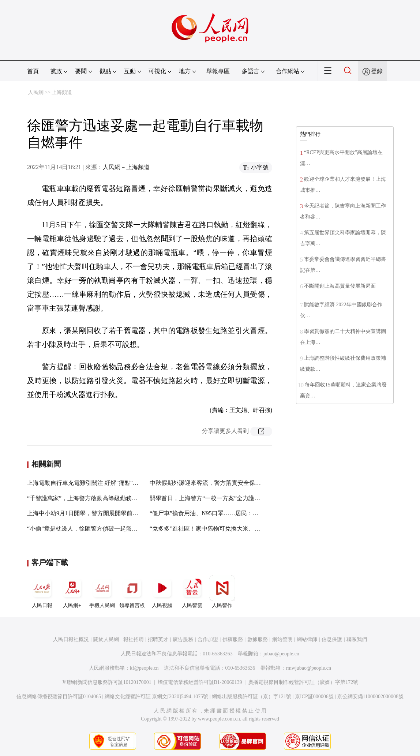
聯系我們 (356, 639)
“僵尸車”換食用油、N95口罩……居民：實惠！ (210, 513)
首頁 (33, 71)
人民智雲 (192, 591)
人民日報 (42, 591)
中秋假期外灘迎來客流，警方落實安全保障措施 (211, 483)
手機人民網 (102, 591)
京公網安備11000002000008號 (370, 696)
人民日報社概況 (71, 639)
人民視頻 (162, 591)
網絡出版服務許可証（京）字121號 (251, 696)
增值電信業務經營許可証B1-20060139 (200, 682)
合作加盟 (208, 639)
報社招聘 (133, 639)
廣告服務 (183, 639)
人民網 (36, 92)
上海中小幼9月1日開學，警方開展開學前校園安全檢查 (97, 513)
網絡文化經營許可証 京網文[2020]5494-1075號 (157, 696)
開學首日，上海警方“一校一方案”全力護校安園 (211, 498)
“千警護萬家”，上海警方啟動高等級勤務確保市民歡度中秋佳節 (108, 498)
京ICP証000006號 (314, 696)
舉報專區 (218, 71)
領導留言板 (132, 591)
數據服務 (257, 639)
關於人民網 (106, 639)
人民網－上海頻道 (126, 167)
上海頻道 (62, 92)
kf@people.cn (144, 668)
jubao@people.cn (281, 653)
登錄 (377, 71)
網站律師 (307, 639)
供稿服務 (232, 639)
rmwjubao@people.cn (308, 668)
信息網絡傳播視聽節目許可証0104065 (58, 696)
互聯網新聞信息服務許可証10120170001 (106, 682)
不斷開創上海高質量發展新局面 (340, 286)
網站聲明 (282, 639)
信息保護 (332, 639)
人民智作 (222, 591)
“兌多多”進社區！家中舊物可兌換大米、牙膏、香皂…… (222, 528)
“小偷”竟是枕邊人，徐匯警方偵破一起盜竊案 (85, 528)
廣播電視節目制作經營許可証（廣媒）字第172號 (303, 682)
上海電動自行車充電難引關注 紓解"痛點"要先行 (88, 483)
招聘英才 (158, 639)
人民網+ (72, 591)
